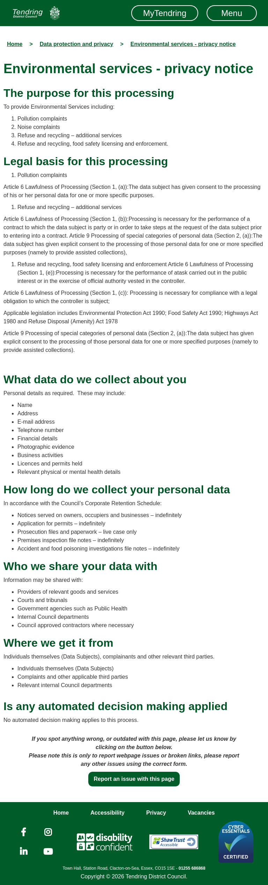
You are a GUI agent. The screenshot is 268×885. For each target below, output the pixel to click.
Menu (231, 13)
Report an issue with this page (134, 779)
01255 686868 (192, 868)
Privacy (156, 813)
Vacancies (201, 813)
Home (61, 813)
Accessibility (107, 813)
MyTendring (164, 13)
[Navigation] (36, 13)
